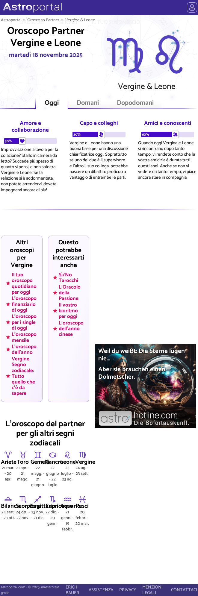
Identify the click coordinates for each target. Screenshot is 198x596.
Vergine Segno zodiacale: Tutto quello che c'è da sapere (23, 376)
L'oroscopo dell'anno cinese (71, 329)
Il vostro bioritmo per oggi (68, 311)
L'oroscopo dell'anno (24, 349)
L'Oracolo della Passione (70, 293)
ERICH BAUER (72, 590)
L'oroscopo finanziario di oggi (24, 304)
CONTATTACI (184, 590)
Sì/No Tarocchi (68, 278)
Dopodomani (135, 103)
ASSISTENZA (101, 590)
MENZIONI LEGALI (152, 590)
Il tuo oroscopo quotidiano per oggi (24, 283)
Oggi (52, 103)
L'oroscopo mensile (24, 337)
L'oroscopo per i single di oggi (24, 322)
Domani (88, 103)
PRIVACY (127, 590)
